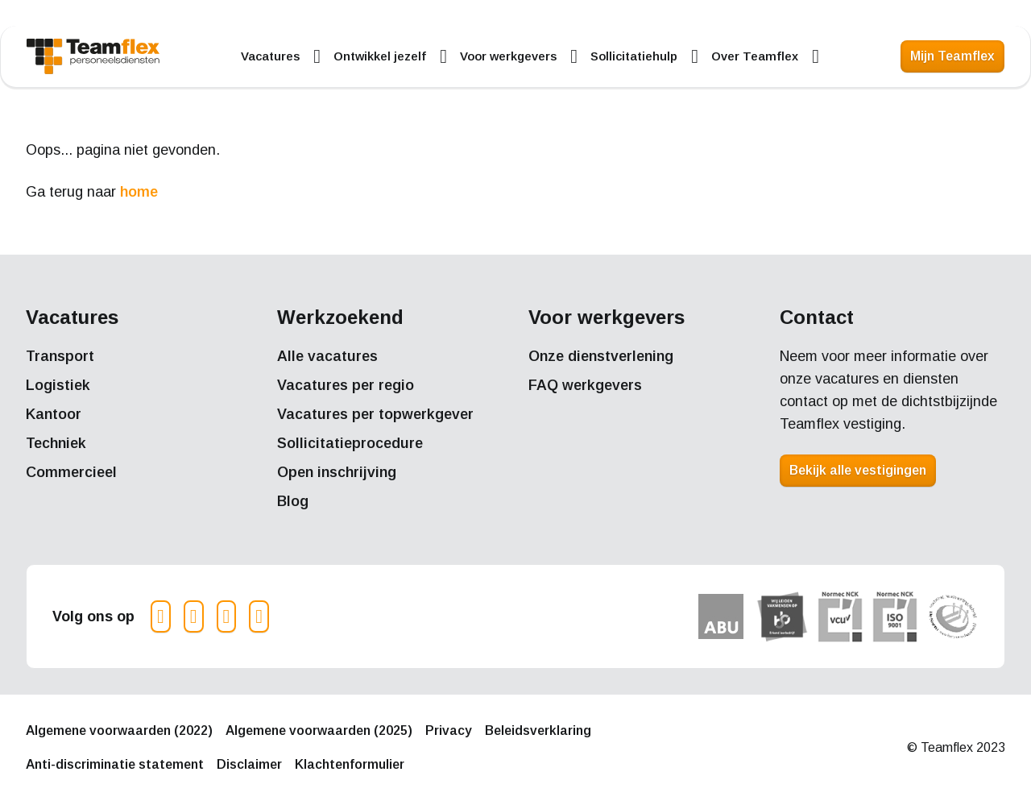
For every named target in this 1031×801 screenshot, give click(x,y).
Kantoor (53, 414)
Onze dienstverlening (600, 356)
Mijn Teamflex (952, 56)
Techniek (56, 443)
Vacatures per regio (345, 385)
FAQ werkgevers (585, 385)
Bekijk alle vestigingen (857, 470)
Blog (292, 501)
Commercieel (71, 472)
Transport (60, 356)
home (139, 192)
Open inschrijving (336, 472)
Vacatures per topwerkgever (375, 414)
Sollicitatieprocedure (350, 443)
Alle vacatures (327, 356)
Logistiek (58, 385)
